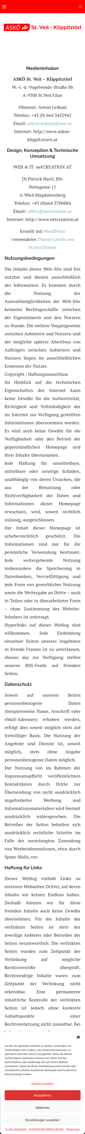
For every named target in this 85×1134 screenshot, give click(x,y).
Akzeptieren (42, 1095)
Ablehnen (42, 1108)
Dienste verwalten (42, 1083)
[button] (78, 1037)
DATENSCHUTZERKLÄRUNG (46, 1129)
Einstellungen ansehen (42, 1120)
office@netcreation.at (49, 211)
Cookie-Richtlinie (16, 1129)
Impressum (73, 1129)
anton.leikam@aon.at (49, 123)
